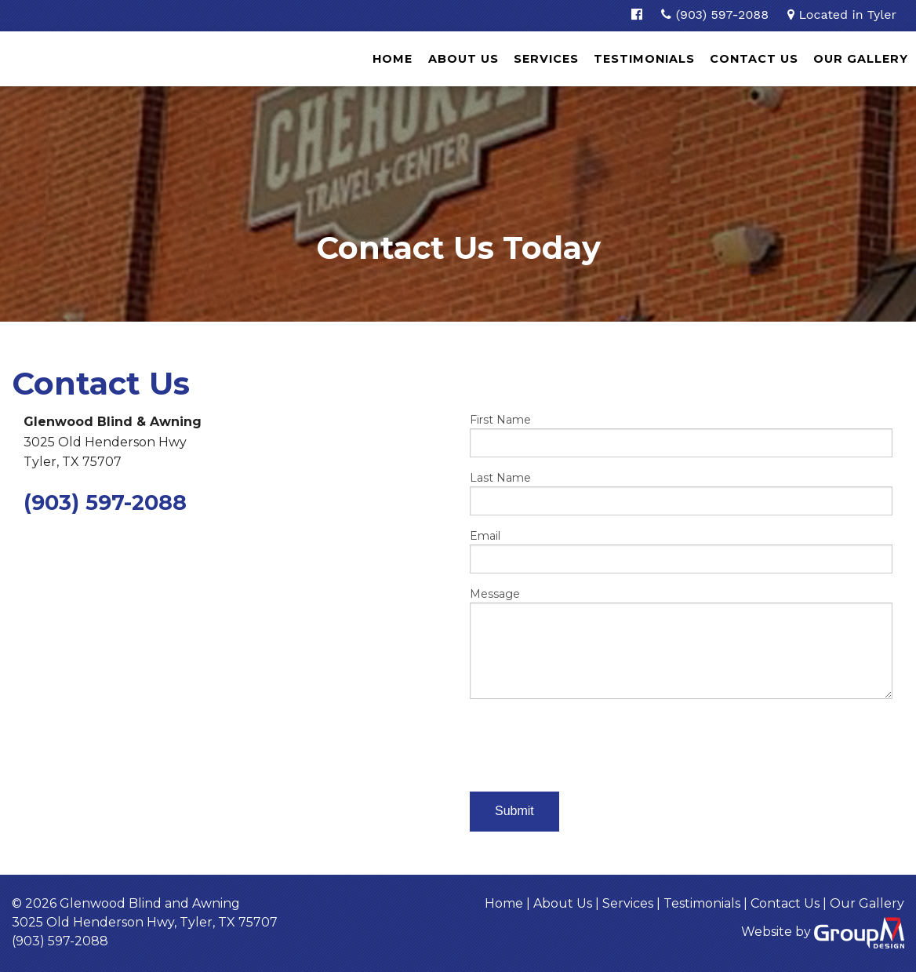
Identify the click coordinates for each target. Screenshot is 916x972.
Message (681, 643)
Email (681, 551)
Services (546, 59)
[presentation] (589, 742)
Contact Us (754, 59)
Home (393, 59)
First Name (681, 435)
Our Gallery (860, 59)
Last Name (681, 493)
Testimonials (644, 59)
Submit (514, 810)
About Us (463, 59)
